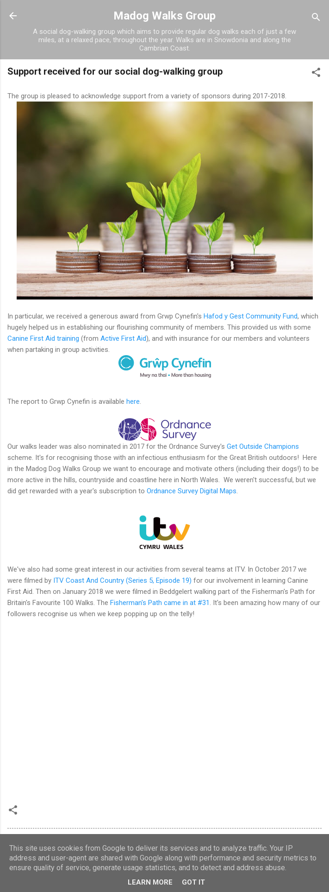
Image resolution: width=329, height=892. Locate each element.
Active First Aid (123, 338)
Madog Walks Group (164, 15)
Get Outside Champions (263, 446)
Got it (193, 882)
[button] (316, 74)
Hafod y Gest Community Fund (251, 316)
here (133, 401)
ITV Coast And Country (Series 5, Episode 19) (122, 580)
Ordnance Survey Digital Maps (191, 491)
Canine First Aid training (43, 338)
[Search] (316, 19)
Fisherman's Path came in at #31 (160, 603)
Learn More (150, 882)
